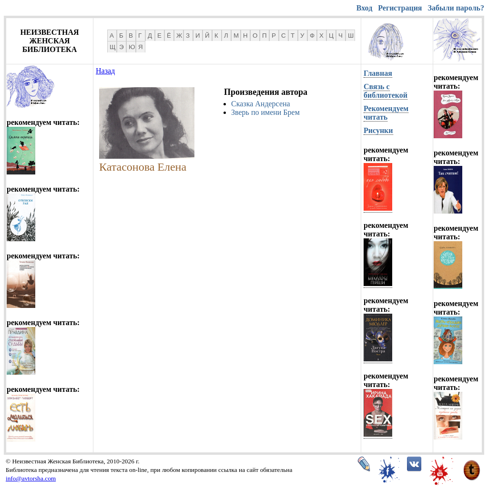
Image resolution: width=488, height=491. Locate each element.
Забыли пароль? (456, 8)
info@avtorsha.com (31, 478)
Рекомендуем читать (386, 112)
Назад (105, 71)
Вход (364, 8)
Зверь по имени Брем (265, 112)
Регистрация (400, 8)
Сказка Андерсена (260, 104)
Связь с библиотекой (385, 90)
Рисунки (378, 130)
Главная (378, 73)
